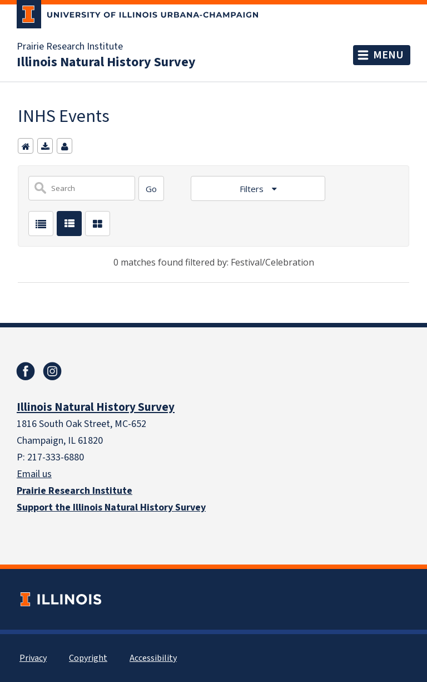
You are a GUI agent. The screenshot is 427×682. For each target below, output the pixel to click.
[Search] (151, 188)
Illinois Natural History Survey (106, 61)
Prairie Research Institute (70, 46)
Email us (34, 473)
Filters (253, 188)
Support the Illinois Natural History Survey (111, 507)
